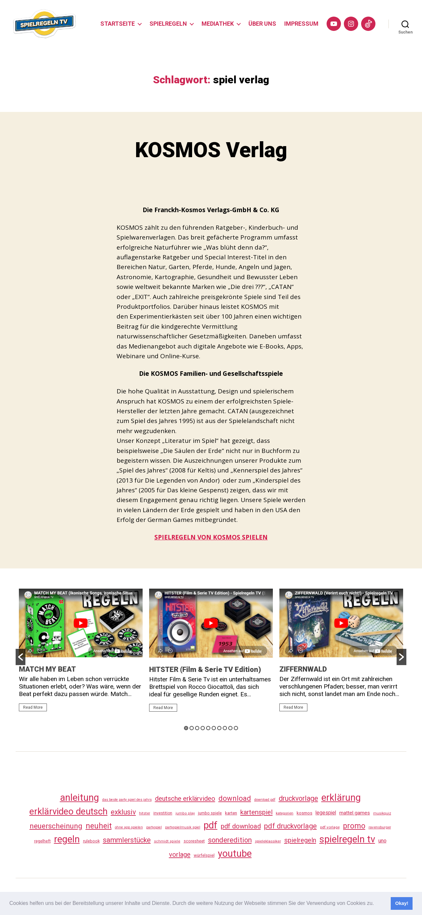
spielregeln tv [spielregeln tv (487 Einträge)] (347, 839)
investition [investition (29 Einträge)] (162, 813)
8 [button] (225, 728)
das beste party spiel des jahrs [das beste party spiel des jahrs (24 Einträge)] (127, 800)
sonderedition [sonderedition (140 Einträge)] (230, 840)
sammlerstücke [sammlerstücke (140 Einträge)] (127, 840)
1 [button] (186, 728)
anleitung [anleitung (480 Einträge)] (79, 797)
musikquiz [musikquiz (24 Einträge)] (382, 813)
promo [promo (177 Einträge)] (354, 826)
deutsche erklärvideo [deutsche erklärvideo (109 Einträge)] (185, 798)
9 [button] (230, 728)
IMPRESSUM (301, 23)
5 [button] (208, 728)
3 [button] (197, 728)
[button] (376, 904)
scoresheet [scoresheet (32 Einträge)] (194, 841)
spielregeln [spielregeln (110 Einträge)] (300, 840)
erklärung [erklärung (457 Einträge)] (341, 797)
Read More (33, 707)
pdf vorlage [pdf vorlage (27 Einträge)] (330, 827)
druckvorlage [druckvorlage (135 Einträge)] (298, 798)
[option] (81, 653)
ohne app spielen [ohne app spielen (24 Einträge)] (129, 827)
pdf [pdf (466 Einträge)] (211, 825)
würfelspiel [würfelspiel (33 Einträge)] (204, 855)
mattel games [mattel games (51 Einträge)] (354, 813)
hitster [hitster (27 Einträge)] (144, 813)
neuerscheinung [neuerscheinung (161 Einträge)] (56, 826)
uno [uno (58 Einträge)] (382, 841)
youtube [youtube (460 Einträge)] (235, 853)
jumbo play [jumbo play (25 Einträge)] (185, 813)
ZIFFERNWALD (303, 669)
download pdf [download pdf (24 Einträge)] (264, 800)
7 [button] (219, 728)
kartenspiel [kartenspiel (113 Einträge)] (256, 812)
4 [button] (203, 728)
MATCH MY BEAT (47, 669)
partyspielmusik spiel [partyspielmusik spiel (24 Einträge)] (182, 827)
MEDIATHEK (218, 23)
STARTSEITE (117, 23)
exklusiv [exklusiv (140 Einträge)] (123, 812)
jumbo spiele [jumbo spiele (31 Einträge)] (210, 813)
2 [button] (192, 728)
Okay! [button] (401, 903)
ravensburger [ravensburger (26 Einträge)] (380, 827)
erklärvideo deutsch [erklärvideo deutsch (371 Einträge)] (68, 811)
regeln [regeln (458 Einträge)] (67, 839)
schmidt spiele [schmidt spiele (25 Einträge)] (167, 841)
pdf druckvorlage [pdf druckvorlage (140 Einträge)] (290, 826)
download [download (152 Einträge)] (234, 798)
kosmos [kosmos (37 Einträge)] (304, 812)
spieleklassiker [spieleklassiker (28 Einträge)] (268, 841)
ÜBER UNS (262, 23)
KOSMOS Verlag (211, 150)
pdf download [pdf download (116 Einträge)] (241, 826)
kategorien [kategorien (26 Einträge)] (284, 813)
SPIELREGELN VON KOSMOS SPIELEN (211, 537)
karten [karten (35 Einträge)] (231, 813)
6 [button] (214, 728)
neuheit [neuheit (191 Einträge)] (99, 825)
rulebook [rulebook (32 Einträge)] (91, 841)
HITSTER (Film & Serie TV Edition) (205, 669)
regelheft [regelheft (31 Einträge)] (42, 841)
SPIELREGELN (168, 23)
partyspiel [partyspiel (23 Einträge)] (154, 827)
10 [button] (236, 728)
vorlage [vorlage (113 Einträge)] (179, 854)
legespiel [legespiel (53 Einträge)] (326, 813)
